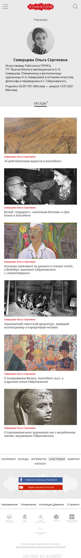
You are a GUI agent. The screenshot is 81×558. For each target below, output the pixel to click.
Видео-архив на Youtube (36, 487)
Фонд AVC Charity (25, 518)
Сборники (8, 459)
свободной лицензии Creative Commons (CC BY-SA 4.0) (40, 546)
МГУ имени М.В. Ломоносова (9, 518)
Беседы (23, 459)
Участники (57, 459)
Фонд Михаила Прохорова (40, 518)
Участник (40, 19)
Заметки (73, 459)
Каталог (40, 463)
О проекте (73, 504)
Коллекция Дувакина (51, 504)
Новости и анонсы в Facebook (38, 479)
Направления (10, 504)
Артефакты (38, 459)
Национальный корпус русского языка (72, 518)
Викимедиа (56, 517)
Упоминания (28, 504)
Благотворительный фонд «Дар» (40, 530)
